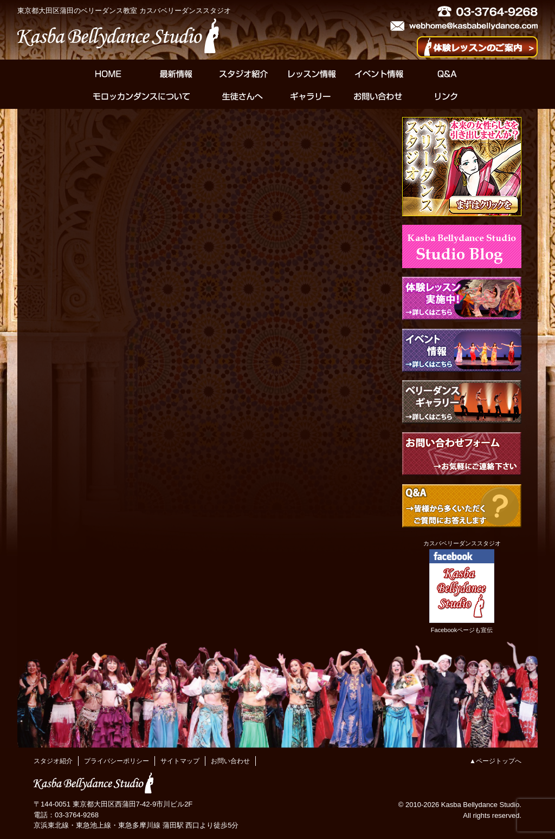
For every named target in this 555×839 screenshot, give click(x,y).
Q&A (447, 73)
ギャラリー (310, 96)
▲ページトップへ (495, 761)
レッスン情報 (311, 73)
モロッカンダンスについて (141, 96)
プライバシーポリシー (116, 761)
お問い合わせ (378, 96)
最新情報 (176, 73)
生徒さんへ (242, 96)
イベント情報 (379, 73)
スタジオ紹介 (243, 73)
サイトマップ (179, 761)
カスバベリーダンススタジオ (462, 543)
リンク (446, 96)
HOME (108, 73)
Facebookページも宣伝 (462, 630)
